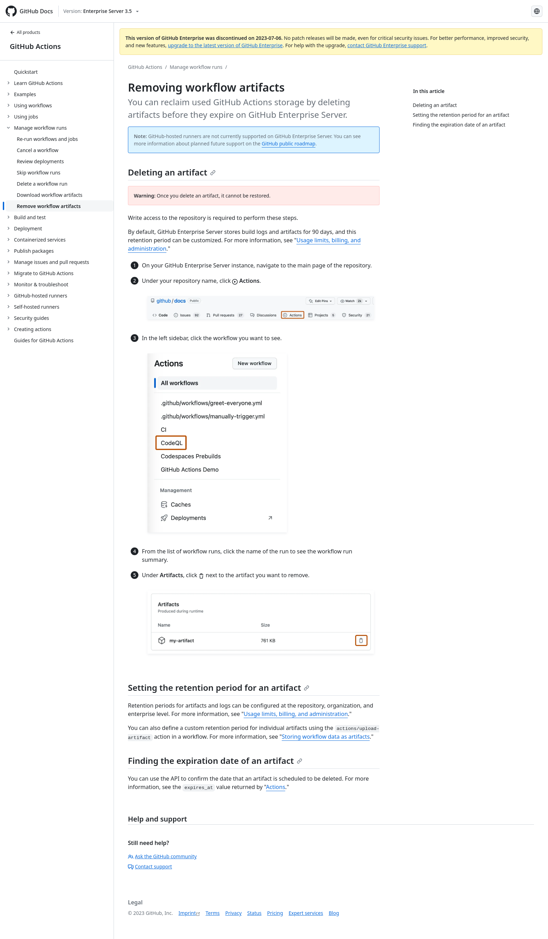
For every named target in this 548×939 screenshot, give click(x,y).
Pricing (275, 913)
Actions (275, 787)
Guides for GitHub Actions (43, 340)
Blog (334, 913)
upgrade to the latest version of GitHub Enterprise (225, 45)
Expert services (306, 913)
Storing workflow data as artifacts (326, 736)
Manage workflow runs (196, 67)
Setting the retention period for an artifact (218, 687)
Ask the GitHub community (162, 856)
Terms (212, 913)
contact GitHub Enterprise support (386, 45)
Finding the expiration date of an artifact (215, 760)
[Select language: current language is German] (536, 11)
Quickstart (26, 72)
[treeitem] (60, 71)
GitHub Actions (35, 46)
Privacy (233, 913)
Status (254, 913)
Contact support (150, 866)
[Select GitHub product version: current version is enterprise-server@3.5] (101, 11)
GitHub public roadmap (289, 143)
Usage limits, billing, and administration (296, 714)
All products (25, 32)
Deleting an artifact (172, 172)
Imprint (187, 913)
